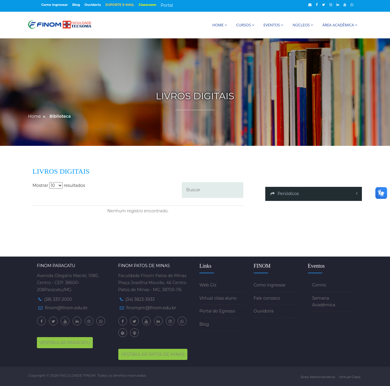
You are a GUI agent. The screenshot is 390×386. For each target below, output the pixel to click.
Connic (319, 285)
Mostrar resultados (58, 185)
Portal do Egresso (217, 311)
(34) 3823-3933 (140, 299)
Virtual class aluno (218, 298)
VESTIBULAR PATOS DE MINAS (153, 354)
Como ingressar (270, 285)
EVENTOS (273, 25)
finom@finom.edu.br (66, 307)
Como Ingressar (54, 5)
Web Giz (207, 285)
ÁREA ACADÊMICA (339, 25)
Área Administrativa (317, 377)
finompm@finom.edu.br (151, 307)
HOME (219, 25)
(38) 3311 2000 (58, 299)
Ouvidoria (92, 5)
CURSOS (245, 25)
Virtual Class (349, 377)
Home (34, 116)
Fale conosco (267, 298)
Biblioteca (60, 116)
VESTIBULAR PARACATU (65, 342)
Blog (76, 5)
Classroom (147, 5)
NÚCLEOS (302, 25)
